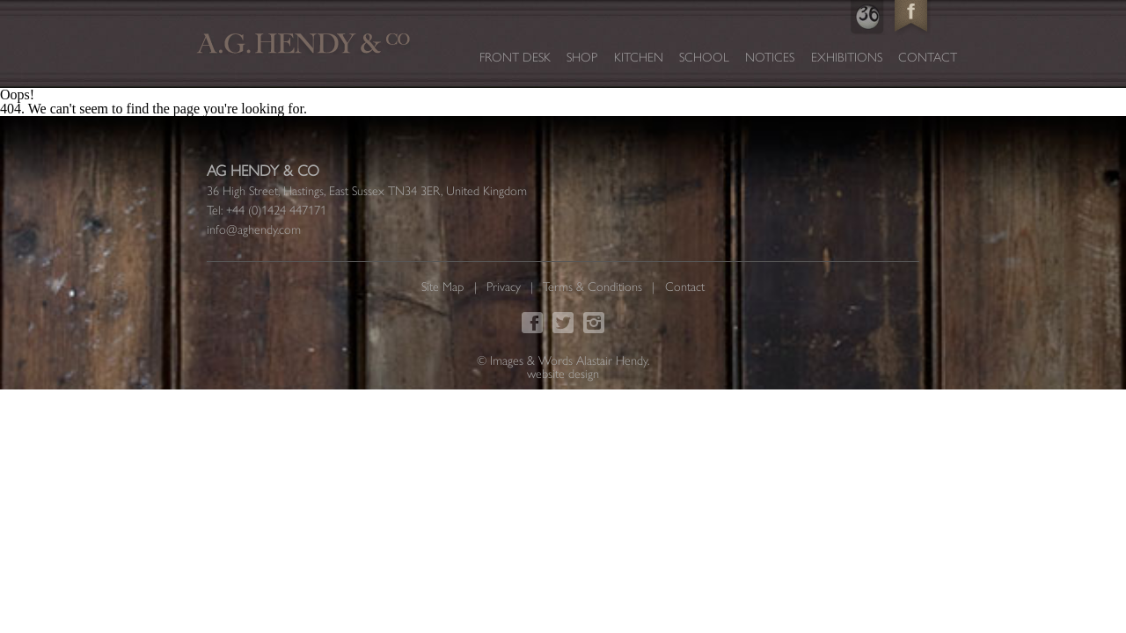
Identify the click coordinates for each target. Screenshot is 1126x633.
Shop (582, 57)
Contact (927, 57)
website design (563, 374)
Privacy (503, 287)
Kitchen (638, 57)
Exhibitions (846, 57)
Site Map (442, 287)
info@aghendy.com (254, 229)
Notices (769, 57)
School (704, 57)
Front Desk (515, 57)
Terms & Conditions (592, 287)
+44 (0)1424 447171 (276, 210)
